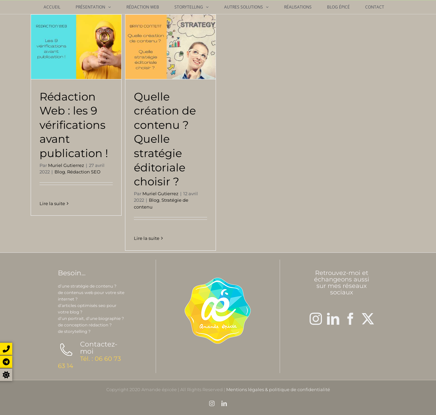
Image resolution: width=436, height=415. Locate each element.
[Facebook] (350, 319)
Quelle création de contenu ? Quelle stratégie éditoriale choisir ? (165, 139)
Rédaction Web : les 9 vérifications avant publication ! (74, 125)
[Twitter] (368, 319)
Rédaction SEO (83, 171)
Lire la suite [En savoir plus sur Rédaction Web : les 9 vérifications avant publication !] (52, 238)
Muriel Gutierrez (66, 165)
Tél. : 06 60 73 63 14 (89, 362)
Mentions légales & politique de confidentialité (278, 389)
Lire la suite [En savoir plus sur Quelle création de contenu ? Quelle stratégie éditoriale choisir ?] (146, 238)
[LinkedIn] (333, 319)
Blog (59, 171)
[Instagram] (316, 319)
